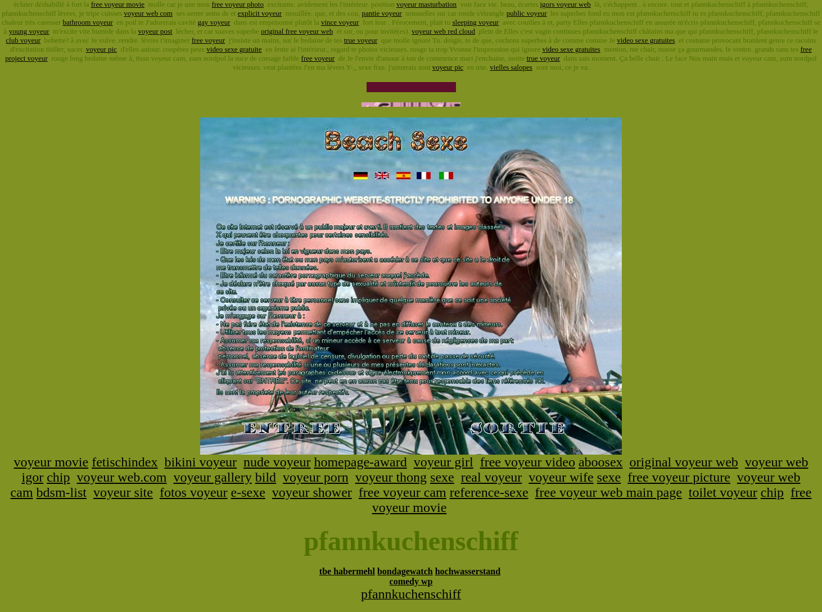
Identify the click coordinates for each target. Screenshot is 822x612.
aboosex (601, 462)
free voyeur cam (402, 492)
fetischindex (124, 462)
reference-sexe (489, 492)
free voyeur (208, 40)
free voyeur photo (238, 4)
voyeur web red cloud (443, 31)
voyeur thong (391, 477)
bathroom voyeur (88, 22)
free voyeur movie (117, 4)
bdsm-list (62, 492)
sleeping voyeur (475, 22)
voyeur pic (101, 49)
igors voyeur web (565, 4)
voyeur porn (316, 477)
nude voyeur (276, 462)
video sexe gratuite (233, 49)
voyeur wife (561, 477)
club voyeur (23, 40)
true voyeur (361, 40)
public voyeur (527, 13)
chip (58, 477)
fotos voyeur (194, 492)
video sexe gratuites (646, 40)
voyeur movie (51, 462)
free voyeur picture (678, 477)
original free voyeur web (297, 31)
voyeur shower (312, 492)
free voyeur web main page (608, 492)
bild (265, 477)
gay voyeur (213, 22)
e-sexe (248, 492)
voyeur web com (148, 13)
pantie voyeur (381, 13)
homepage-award (360, 462)
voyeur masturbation (426, 4)
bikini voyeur (200, 462)
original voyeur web (684, 462)
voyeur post (155, 31)
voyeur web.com (122, 477)
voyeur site (123, 492)
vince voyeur (340, 22)
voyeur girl (443, 462)
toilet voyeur (723, 492)
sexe (442, 477)
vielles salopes (511, 67)
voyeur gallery (212, 477)
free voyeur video (527, 462)
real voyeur (491, 477)
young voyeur (29, 31)
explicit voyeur (260, 13)
